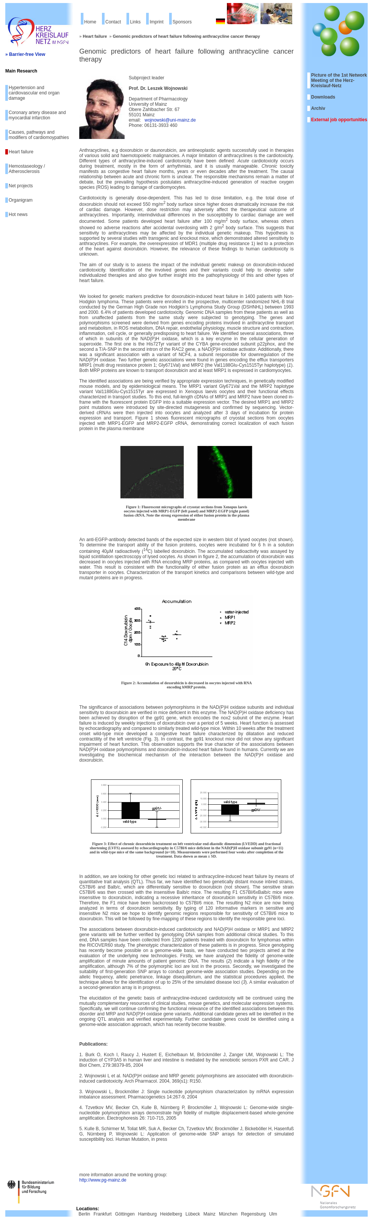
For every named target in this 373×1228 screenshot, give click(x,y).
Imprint (156, 22)
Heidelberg (171, 1214)
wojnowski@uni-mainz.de (170, 120)
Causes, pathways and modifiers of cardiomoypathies (39, 135)
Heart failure (21, 151)
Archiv (318, 108)
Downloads (323, 97)
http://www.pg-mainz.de (102, 1180)
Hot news (18, 214)
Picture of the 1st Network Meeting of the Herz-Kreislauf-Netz (339, 80)
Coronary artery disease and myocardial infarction (37, 115)
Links (135, 22)
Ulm (273, 1214)
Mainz (209, 1214)
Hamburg (147, 1214)
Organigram (20, 200)
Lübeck (192, 1214)
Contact (113, 22)
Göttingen (125, 1214)
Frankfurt (103, 1214)
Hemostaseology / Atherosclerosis (27, 169)
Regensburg (253, 1214)
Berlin (84, 1214)
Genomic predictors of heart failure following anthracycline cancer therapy (186, 36)
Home (90, 22)
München (228, 1214)
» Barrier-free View (25, 54)
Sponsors (182, 22)
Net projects (21, 185)
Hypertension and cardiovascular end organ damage (34, 93)
